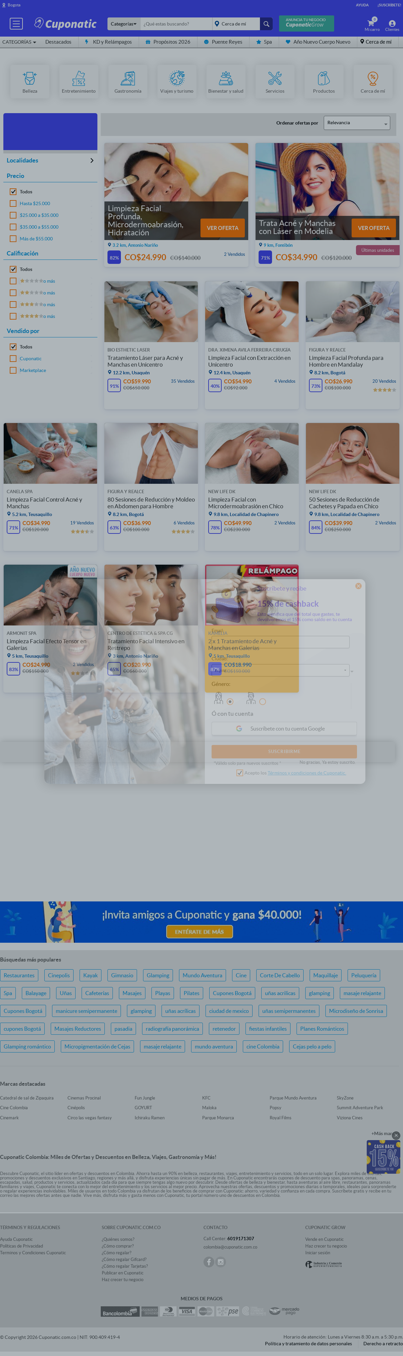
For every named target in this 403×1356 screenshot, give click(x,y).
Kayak (90, 975)
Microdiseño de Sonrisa (356, 1011)
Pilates (191, 993)
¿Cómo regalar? (116, 1252)
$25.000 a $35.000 (39, 215)
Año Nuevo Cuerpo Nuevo (318, 42)
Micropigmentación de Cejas (97, 1046)
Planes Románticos (322, 1029)
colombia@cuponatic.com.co (230, 1247)
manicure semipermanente (86, 1011)
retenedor (224, 1029)
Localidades (22, 160)
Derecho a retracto (383, 1343)
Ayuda (362, 5)
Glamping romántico (27, 1046)
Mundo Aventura (202, 975)
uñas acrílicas (180, 1011)
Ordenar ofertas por (297, 123)
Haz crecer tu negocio (122, 1279)
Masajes (132, 993)
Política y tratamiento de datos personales (308, 1343)
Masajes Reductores (77, 1029)
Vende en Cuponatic (324, 1239)
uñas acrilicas (280, 993)
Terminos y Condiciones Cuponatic (33, 1252)
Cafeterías (97, 993)
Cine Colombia (14, 1107)
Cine (241, 975)
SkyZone (345, 1098)
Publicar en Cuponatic (122, 1272)
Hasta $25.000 (35, 203)
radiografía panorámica (172, 1029)
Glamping (158, 975)
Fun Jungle (145, 1098)
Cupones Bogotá (232, 993)
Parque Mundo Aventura (293, 1098)
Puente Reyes (223, 42)
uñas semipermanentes (289, 1011)
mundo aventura (214, 1046)
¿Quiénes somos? (118, 1239)
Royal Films (281, 1117)
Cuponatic (31, 358)
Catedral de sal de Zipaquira (27, 1098)
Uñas (66, 993)
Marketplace (33, 370)
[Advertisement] (201, 843)
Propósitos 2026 (168, 42)
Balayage (36, 993)
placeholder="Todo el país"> (241, 23)
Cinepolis (59, 975)
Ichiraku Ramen (150, 1117)
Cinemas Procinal (84, 1098)
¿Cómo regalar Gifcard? (124, 1259)
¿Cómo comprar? (118, 1246)
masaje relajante (362, 993)
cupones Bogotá (22, 1029)
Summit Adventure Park (360, 1107)
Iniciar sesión (317, 1252)
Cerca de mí (379, 42)
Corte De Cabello (280, 975)
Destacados (58, 42)
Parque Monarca (218, 1117)
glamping (319, 993)
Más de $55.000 (36, 238)
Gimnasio (122, 975)
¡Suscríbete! (389, 5)
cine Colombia (263, 1046)
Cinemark (9, 1117)
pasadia (123, 1029)
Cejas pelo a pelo (312, 1046)
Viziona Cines (350, 1117)
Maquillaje (325, 975)
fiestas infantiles (268, 1029)
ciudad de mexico (229, 1011)
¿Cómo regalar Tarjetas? (125, 1266)
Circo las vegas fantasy (90, 1117)
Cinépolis (76, 1107)
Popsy (275, 1107)
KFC (206, 1098)
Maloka (209, 1107)
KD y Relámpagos (108, 42)
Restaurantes (19, 975)
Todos (26, 191)
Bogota (14, 5)
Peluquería (363, 975)
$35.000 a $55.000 (39, 227)
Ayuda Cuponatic (16, 1239)
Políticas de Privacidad (21, 1246)
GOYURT (143, 1107)
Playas (162, 993)
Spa (264, 42)
